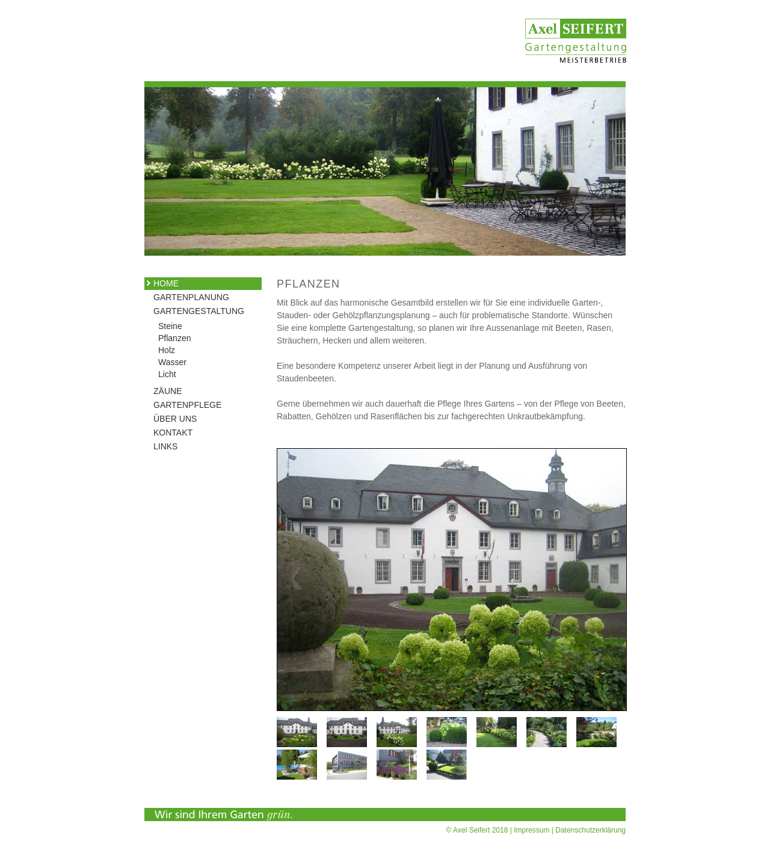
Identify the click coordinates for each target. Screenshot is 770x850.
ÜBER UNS (175, 418)
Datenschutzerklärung (590, 830)
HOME (166, 283)
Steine (170, 326)
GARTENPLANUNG (191, 297)
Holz (166, 350)
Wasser (172, 362)
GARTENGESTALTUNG (191, 311)
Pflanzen (174, 338)
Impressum (531, 830)
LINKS (165, 446)
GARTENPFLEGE (187, 405)
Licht (167, 374)
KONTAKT (172, 432)
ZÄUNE (167, 391)
